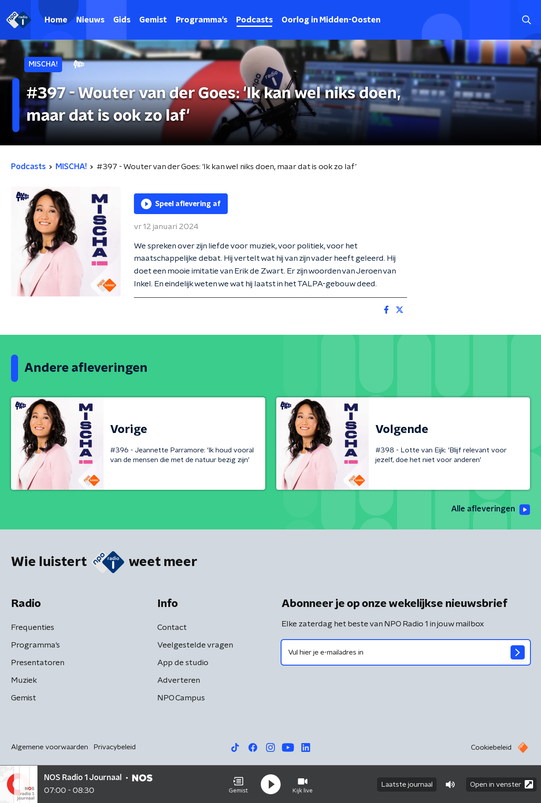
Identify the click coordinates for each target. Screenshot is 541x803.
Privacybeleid (114, 747)
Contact (172, 628)
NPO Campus (181, 698)
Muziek (24, 681)
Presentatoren (37, 663)
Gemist (153, 20)
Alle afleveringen (490, 509)
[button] (238, 784)
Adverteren (178, 681)
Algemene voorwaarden (49, 747)
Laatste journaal (407, 784)
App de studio (182, 663)
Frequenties (32, 628)
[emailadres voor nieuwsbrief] (406, 652)
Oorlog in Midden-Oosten (331, 20)
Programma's (201, 20)
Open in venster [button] (501, 784)
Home (55, 20)
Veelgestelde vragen (195, 645)
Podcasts (254, 20)
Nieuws (90, 20)
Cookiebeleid (491, 747)
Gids (121, 20)
